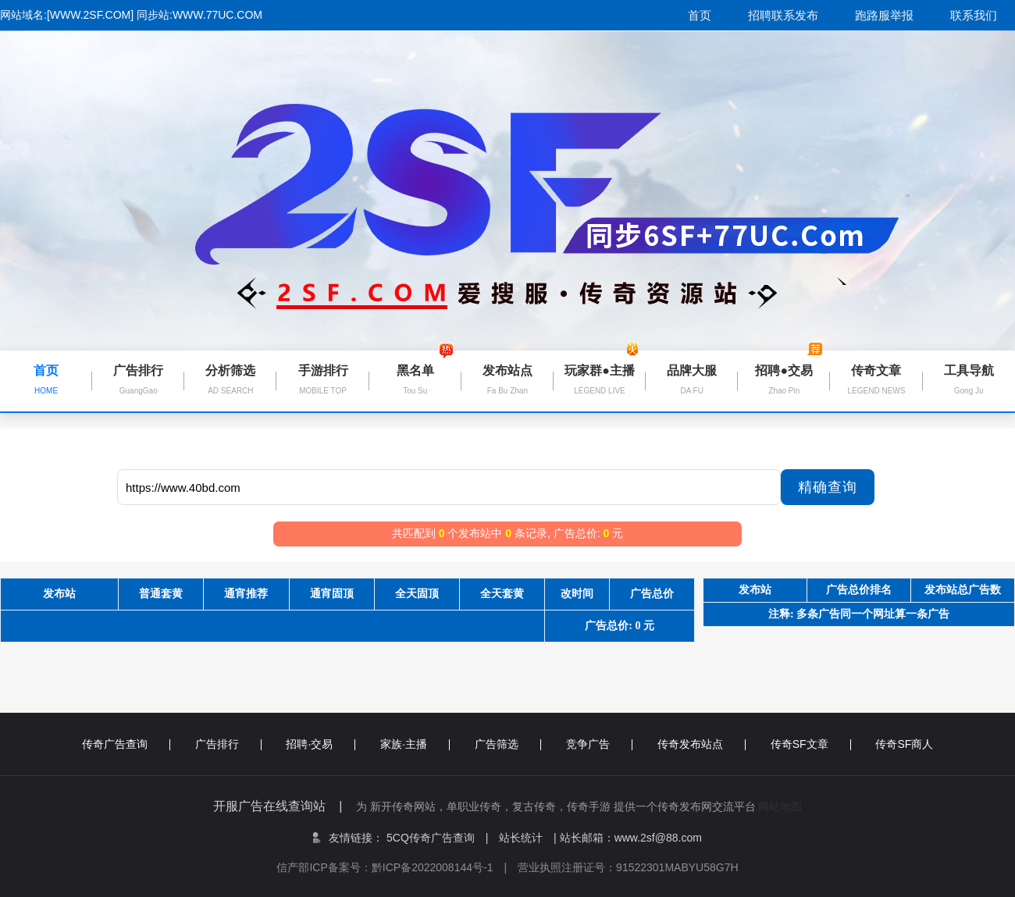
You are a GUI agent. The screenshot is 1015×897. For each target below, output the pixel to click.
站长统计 (521, 837)
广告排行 (228, 744)
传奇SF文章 (811, 744)
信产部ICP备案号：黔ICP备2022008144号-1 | (397, 867)
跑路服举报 (884, 15)
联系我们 (973, 15)
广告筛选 (508, 744)
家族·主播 (415, 744)
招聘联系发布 (783, 15)
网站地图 (780, 806)
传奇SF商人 (904, 744)
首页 (699, 15)
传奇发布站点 (701, 744)
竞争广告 (599, 744)
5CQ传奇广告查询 (437, 837)
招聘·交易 (320, 744)
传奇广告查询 (126, 744)
